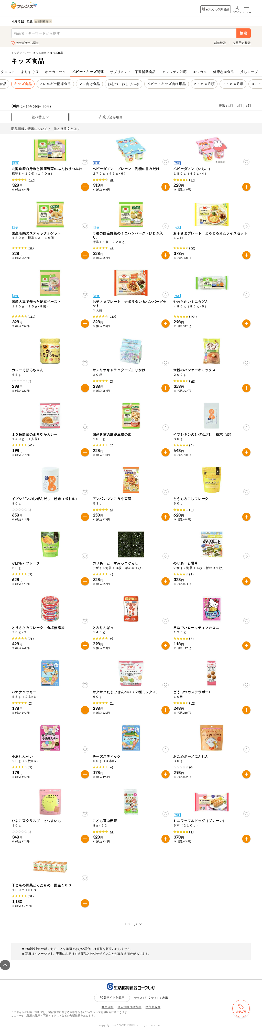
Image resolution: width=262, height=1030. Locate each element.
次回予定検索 (242, 42)
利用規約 (108, 1006)
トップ (15, 52)
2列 (239, 106)
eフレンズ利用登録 (215, 9)
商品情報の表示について (30, 129)
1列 (230, 106)
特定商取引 (153, 1006)
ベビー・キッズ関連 (34, 52)
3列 (248, 106)
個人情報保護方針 (129, 1006)
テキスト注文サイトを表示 (151, 997)
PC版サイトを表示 (112, 997)
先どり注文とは (66, 129)
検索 (244, 33)
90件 (46, 106)
